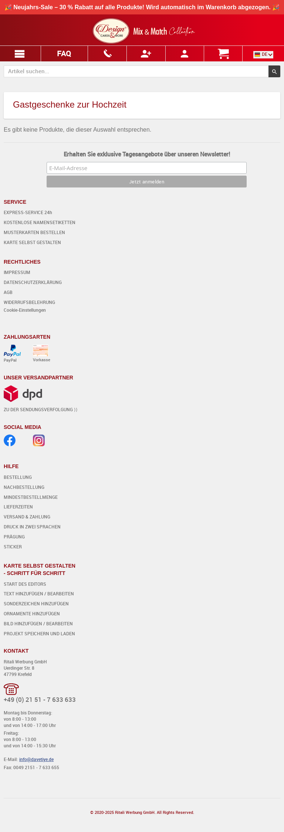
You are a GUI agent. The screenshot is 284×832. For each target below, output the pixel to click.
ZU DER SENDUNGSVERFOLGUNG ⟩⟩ (41, 409)
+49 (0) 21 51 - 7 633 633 (40, 699)
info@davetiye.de (36, 759)
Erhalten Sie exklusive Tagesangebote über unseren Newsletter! (147, 154)
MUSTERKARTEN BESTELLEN (34, 232)
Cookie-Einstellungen (25, 310)
